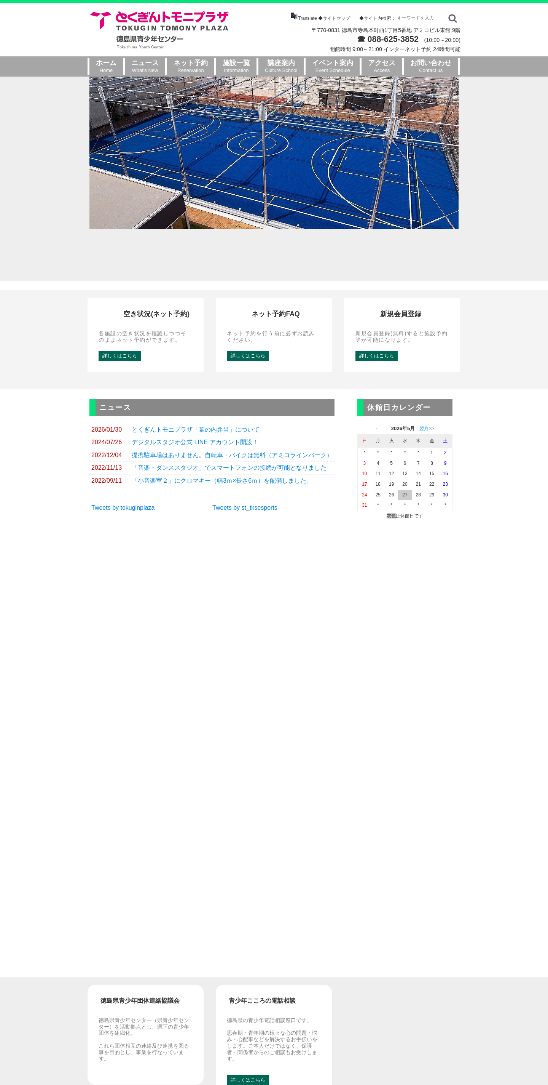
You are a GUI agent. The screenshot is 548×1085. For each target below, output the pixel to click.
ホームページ (330, 966)
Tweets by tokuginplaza (123, 478)
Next (538, 153)
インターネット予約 (342, 986)
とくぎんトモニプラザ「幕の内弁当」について (196, 401)
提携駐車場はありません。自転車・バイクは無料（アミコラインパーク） (232, 426)
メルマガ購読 (335, 1005)
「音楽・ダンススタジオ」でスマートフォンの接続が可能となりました (229, 439)
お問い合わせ (405, 966)
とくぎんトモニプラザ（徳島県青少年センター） (265, 1068)
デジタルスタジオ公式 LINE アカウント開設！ (195, 413)
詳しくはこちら (119, 327)
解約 (357, 1005)
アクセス (405, 976)
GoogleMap (146, 1007)
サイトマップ (410, 995)
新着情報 (330, 976)
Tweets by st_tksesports (244, 478)
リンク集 (405, 1024)
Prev (10, 153)
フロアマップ (410, 986)
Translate (304, 18)
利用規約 (405, 1005)
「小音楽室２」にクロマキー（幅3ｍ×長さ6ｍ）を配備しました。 (222, 451)
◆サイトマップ (334, 18)
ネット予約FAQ (337, 995)
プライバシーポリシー (419, 1015)
